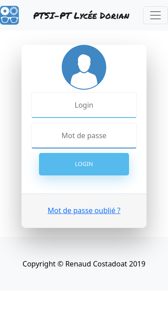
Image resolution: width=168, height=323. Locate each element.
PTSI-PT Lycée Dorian (81, 15)
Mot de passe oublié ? (83, 210)
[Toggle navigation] (155, 15)
